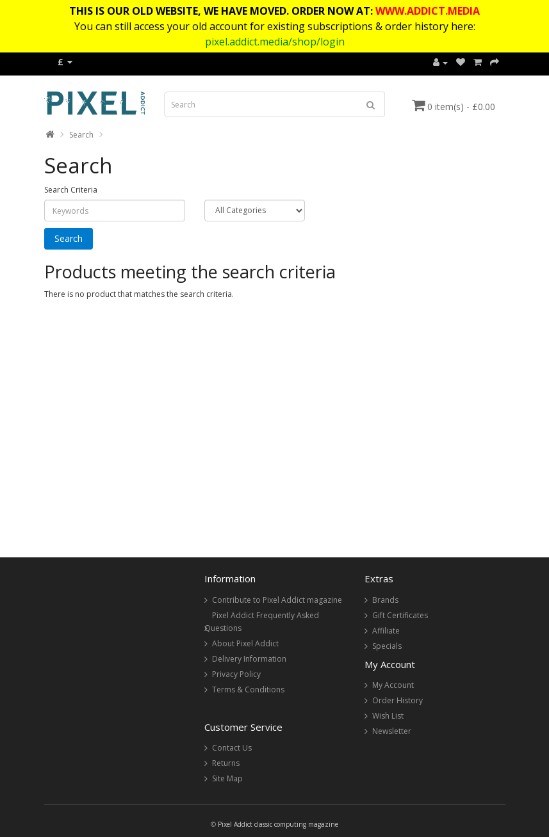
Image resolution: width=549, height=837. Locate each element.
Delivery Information (249, 658)
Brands (385, 599)
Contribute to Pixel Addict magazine (277, 599)
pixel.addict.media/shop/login (275, 42)
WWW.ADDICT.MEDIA (427, 11)
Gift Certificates (400, 615)
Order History (397, 700)
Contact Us (232, 747)
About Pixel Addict (245, 643)
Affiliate (386, 630)
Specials (387, 646)
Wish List (388, 715)
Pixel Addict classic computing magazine (278, 824)
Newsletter (391, 731)
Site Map (227, 778)
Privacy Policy (236, 674)
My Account (393, 685)
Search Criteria (70, 189)
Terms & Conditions (248, 689)
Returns (226, 763)
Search (81, 134)
